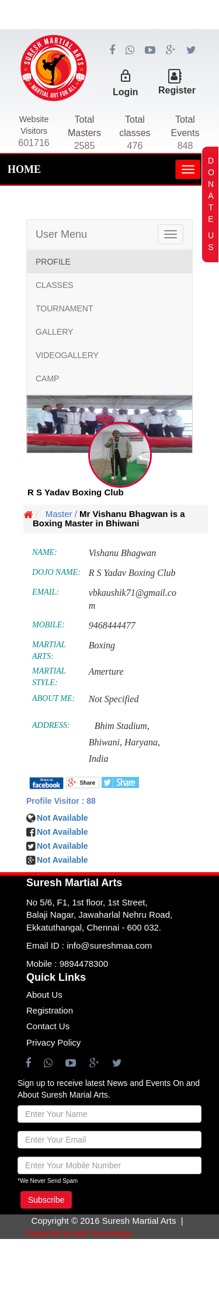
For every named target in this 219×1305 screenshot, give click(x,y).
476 (135, 146)
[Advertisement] (109, 58)
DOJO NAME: (56, 572)
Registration (49, 1010)
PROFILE (53, 261)
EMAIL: (45, 592)
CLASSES (55, 285)
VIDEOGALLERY (67, 355)
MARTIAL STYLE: (48, 677)
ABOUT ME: (53, 698)
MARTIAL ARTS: (48, 650)
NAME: (44, 552)
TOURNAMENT (64, 308)
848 (185, 146)
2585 (84, 146)
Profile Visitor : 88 (61, 801)
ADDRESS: (51, 725)
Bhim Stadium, (122, 726)
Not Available (62, 846)
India (99, 758)
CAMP (47, 378)
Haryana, (142, 742)
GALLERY (54, 331)
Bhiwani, (105, 742)
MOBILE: (48, 624)
